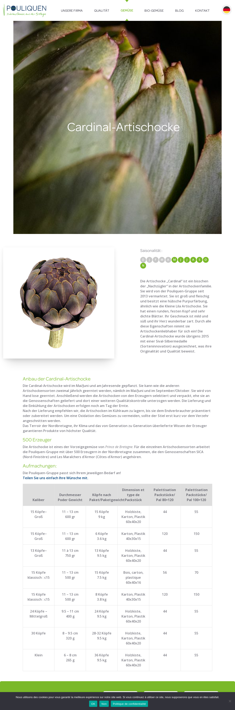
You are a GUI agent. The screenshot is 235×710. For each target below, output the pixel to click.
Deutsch (226, 9)
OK (93, 703)
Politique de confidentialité (129, 703)
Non (104, 703)
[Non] (230, 701)
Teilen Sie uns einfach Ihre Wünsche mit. (55, 478)
